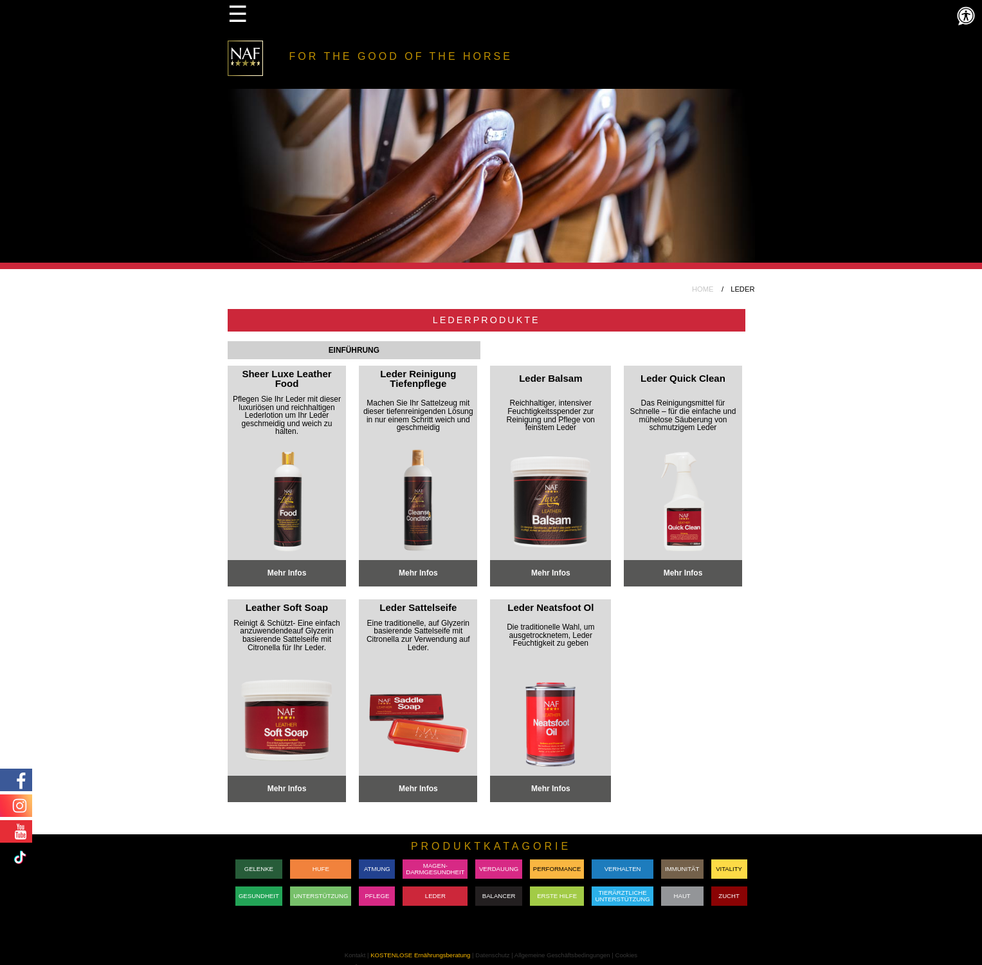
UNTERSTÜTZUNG (320, 895)
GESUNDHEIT (259, 895)
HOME (703, 289)
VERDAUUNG (498, 868)
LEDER (435, 895)
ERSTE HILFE (557, 895)
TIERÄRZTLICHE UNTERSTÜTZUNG (622, 896)
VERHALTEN (623, 868)
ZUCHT (729, 895)
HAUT (682, 895)
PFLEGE (377, 895)
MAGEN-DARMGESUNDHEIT (435, 869)
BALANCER (499, 895)
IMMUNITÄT (682, 868)
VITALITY (729, 868)
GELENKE (258, 868)
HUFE (321, 868)
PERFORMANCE (557, 868)
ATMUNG (377, 868)
